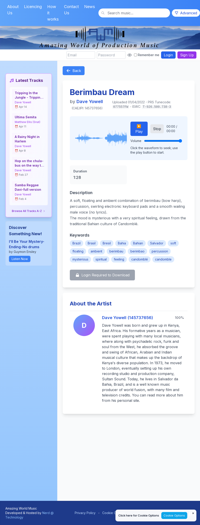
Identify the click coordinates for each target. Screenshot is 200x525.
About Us (13, 9)
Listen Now (20, 259)
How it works (53, 12)
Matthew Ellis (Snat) (27, 122)
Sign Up (187, 55)
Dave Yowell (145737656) (127, 317)
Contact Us (71, 9)
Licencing (33, 6)
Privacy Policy (85, 513)
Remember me (146, 55)
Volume (135, 141)
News (89, 6)
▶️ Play (139, 129)
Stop (157, 129)
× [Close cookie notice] (193, 513)
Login (168, 55)
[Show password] (129, 55)
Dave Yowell (23, 102)
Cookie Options (113, 513)
